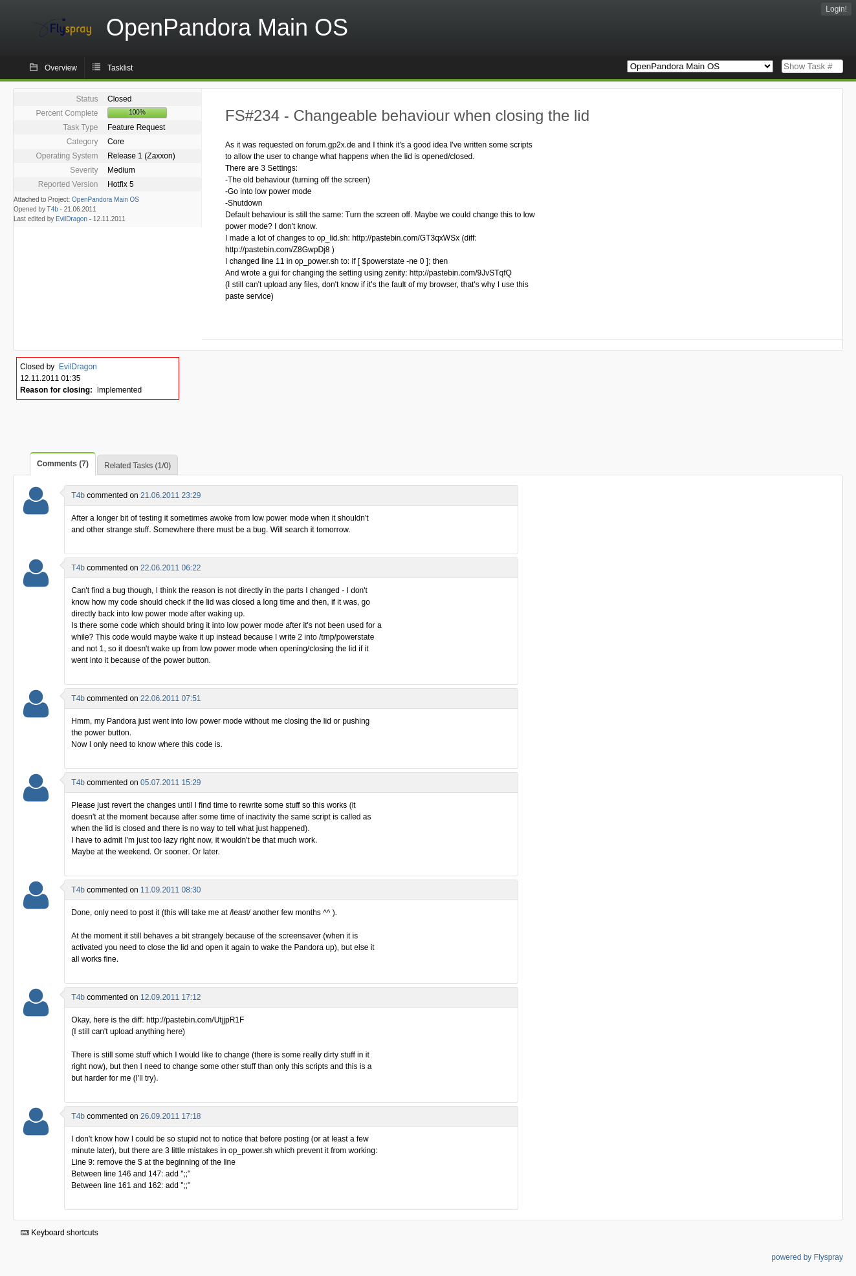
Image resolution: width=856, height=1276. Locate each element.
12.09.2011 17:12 (170, 997)
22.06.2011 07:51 (170, 698)
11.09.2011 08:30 (170, 889)
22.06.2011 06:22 (170, 567)
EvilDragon (71, 218)
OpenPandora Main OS (105, 199)
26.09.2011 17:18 (170, 1116)
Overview (61, 67)
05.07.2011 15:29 (170, 782)
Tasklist (120, 67)
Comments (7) (63, 463)
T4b (52, 209)
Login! (836, 9)
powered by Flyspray (807, 1257)
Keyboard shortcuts (59, 1232)
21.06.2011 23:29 (170, 495)
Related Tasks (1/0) (137, 465)
